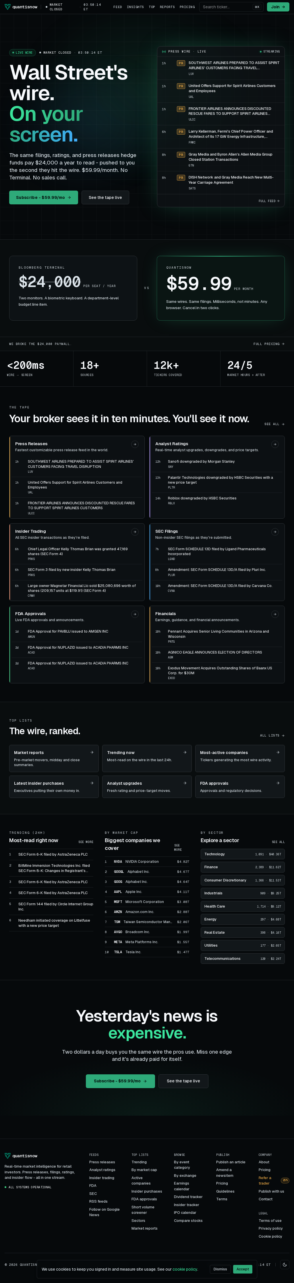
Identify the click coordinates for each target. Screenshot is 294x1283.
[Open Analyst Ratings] (275, 444)
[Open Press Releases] (135, 444)
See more (85, 842)
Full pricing (269, 344)
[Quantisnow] (20, 7)
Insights (135, 7)
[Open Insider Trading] (135, 532)
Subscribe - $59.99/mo (43, 197)
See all (274, 424)
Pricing (187, 7)
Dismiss (220, 1269)
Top (152, 7)
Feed (117, 7)
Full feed (269, 201)
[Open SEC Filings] (275, 532)
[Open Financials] (275, 614)
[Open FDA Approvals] (135, 614)
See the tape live (105, 197)
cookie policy (185, 1269)
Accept (243, 1269)
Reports (167, 7)
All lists (272, 735)
